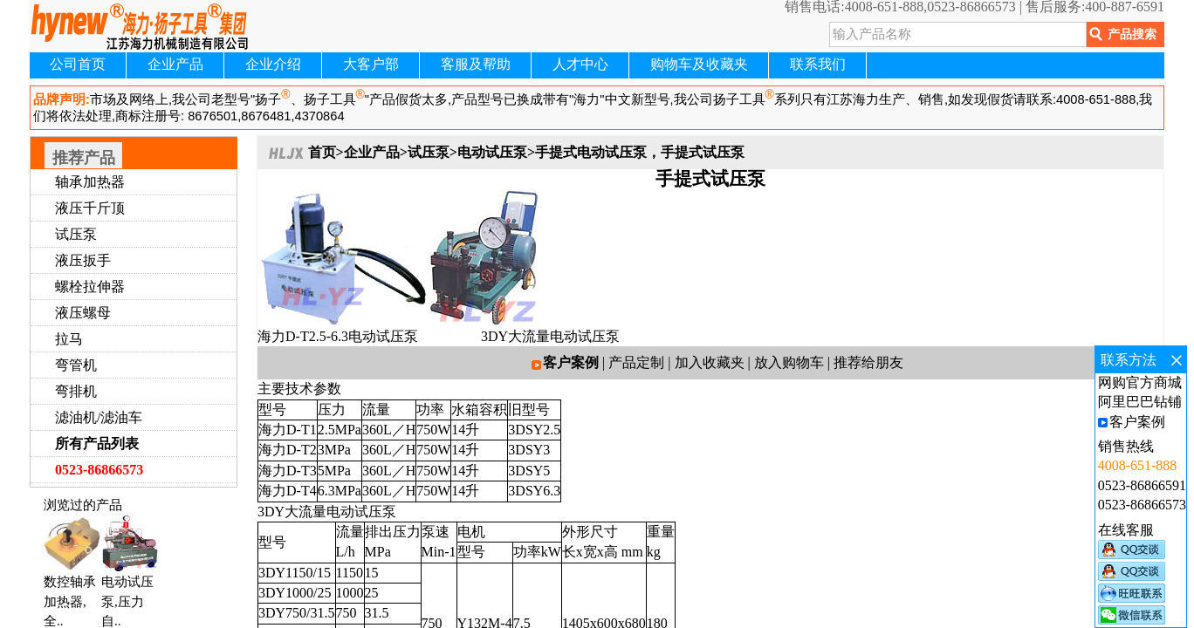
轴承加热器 (90, 181)
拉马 (69, 338)
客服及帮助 (476, 64)
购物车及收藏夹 (699, 64)
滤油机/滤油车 (98, 417)
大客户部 (371, 64)
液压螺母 (83, 312)
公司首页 (78, 64)
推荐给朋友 (868, 362)
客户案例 (571, 362)
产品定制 (636, 362)
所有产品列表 (97, 443)
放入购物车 (789, 362)
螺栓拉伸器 (90, 286)
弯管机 (76, 365)
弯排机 (76, 391)
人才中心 (580, 64)
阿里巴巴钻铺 (1140, 401)
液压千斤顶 (90, 208)
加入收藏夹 (710, 362)
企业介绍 (273, 64)
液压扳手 (83, 260)
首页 (322, 152)
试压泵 (76, 234)
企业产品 (175, 64)
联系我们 (818, 64)
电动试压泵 (492, 152)
